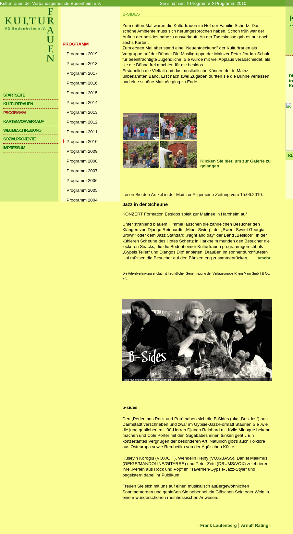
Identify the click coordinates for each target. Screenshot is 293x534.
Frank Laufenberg (216, 525)
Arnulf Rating (256, 525)
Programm (200, 3)
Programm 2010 (230, 3)
